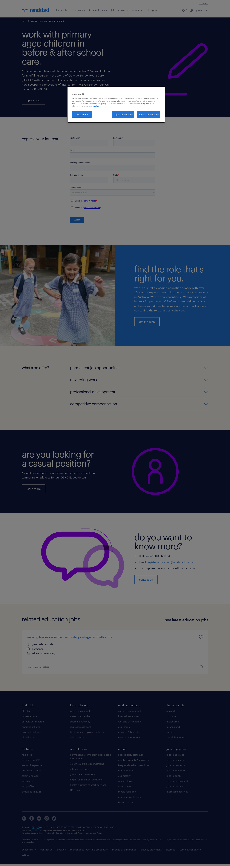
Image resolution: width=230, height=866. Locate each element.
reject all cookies (123, 114)
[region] (116, 105)
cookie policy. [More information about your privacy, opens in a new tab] (94, 106)
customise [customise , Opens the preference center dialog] (82, 114)
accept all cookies (148, 114)
